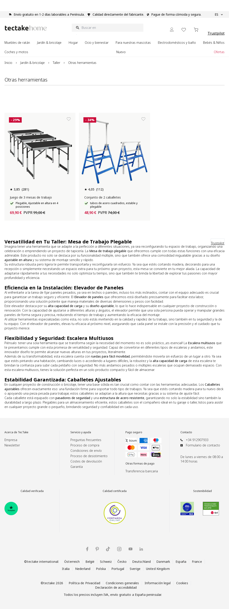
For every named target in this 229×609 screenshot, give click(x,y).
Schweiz (106, 561)
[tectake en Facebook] (87, 549)
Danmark (163, 561)
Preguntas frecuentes (85, 440)
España (181, 561)
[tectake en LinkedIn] (141, 549)
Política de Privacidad (84, 583)
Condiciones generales (122, 583)
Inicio (8, 63)
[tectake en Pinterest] (97, 549)
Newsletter (12, 445)
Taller (56, 63)
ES (219, 14)
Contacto (186, 432)
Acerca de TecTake (16, 432)
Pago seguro (133, 432)
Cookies (182, 583)
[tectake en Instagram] (119, 549)
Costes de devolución (86, 461)
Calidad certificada (115, 491)
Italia (66, 569)
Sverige (135, 569)
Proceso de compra (84, 445)
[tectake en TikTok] (108, 549)
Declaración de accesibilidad (116, 587)
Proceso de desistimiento (89, 456)
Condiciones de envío (86, 450)
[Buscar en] (107, 28)
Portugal (117, 569)
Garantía (76, 467)
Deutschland (141, 561)
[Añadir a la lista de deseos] (69, 119)
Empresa (10, 440)
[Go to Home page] (25, 28)
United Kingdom (158, 569)
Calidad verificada (32, 491)
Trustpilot (216, 33)
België (90, 561)
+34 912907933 (197, 440)
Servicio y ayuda (80, 432)
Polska (101, 569)
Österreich (72, 561)
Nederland (82, 569)
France (197, 561)
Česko (122, 561)
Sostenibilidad (202, 491)
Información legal (158, 583)
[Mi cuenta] (172, 29)
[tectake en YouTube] (130, 549)
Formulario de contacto (203, 445)
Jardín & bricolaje (32, 63)
